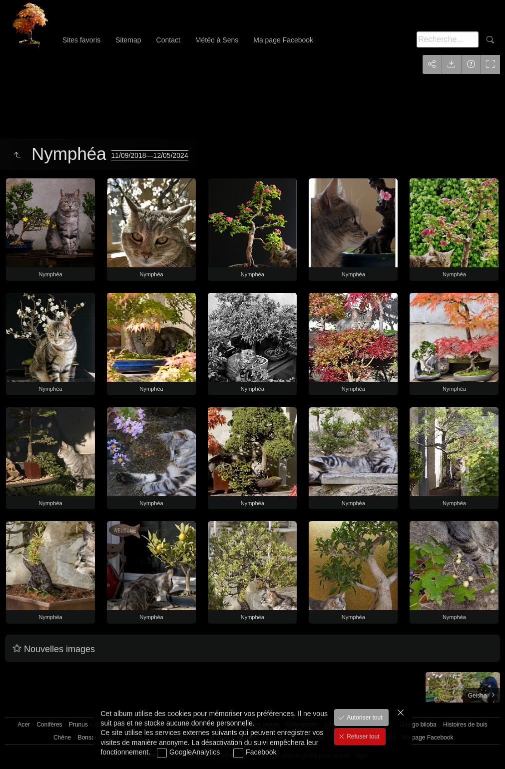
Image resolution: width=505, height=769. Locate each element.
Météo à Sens (216, 40)
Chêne (62, 737)
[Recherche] (448, 39)
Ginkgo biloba (418, 724)
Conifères (49, 724)
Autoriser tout (364, 717)
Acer (23, 724)
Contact (168, 40)
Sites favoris (81, 40)
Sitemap (128, 40)
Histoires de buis (465, 724)
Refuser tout (362, 736)
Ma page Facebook (283, 40)
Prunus (78, 724)
